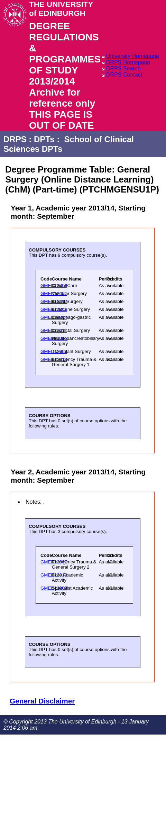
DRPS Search (123, 68)
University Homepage (132, 56)
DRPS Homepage (128, 62)
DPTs (44, 139)
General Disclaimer (42, 701)
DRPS (15, 139)
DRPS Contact (124, 75)
